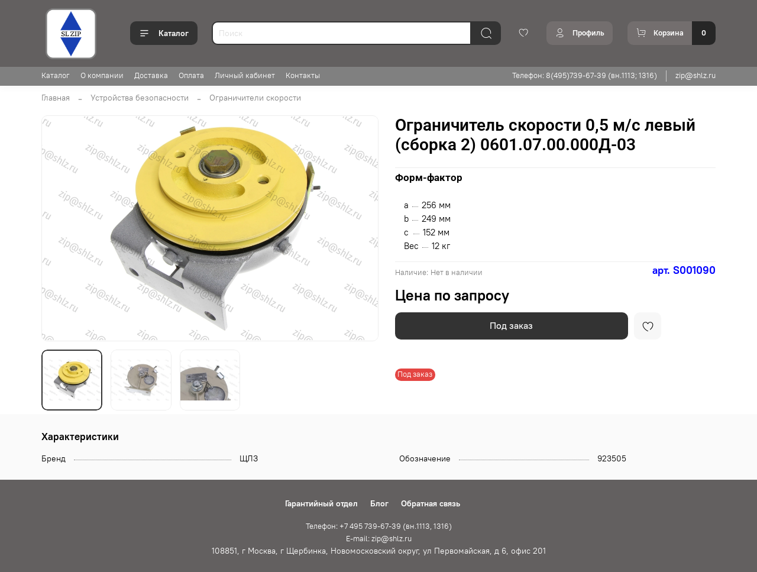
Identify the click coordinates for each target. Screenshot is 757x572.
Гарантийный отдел (321, 503)
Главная (55, 97)
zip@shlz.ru (695, 75)
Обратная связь (430, 503)
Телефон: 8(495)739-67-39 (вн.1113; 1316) (584, 75)
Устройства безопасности (139, 97)
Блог (379, 503)
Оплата (191, 75)
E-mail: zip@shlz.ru (379, 538)
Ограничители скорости (255, 97)
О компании (102, 75)
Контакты (303, 75)
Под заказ (511, 325)
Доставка (151, 75)
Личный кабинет (245, 75)
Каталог (164, 33)
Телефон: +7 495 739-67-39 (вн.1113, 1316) (379, 526)
